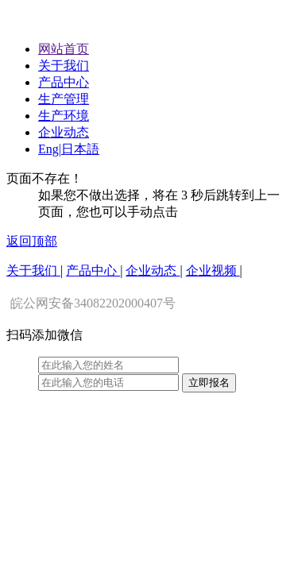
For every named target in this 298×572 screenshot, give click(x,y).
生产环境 (63, 115)
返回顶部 (31, 241)
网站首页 (63, 49)
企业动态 (63, 132)
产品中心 (63, 82)
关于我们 (63, 65)
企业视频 (213, 270)
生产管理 (63, 99)
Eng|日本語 (68, 149)
